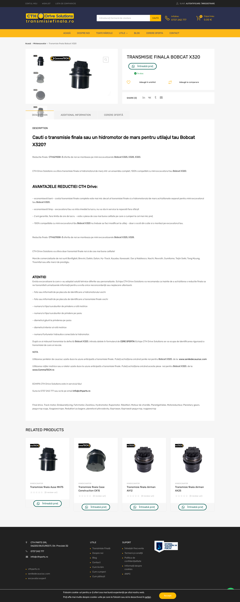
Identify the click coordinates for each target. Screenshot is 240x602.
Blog (137, 33)
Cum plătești (98, 576)
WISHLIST (46, 3)
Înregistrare (208, 3)
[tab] (40, 115)
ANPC (127, 574)
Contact (174, 33)
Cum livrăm (98, 567)
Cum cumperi (99, 571)
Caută (155, 18)
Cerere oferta (154, 33)
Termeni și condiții (134, 553)
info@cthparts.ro (81, 391)
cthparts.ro (34, 569)
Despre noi (83, 33)
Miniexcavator (39, 43)
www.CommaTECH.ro (43, 369)
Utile (123, 33)
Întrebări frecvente (134, 548)
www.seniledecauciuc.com (193, 359)
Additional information (76, 114)
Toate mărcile (104, 33)
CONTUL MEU (31, 3)
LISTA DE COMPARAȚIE (65, 3)
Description (39, 114)
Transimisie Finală (101, 548)
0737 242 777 (178, 19)
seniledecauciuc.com (39, 573)
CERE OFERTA (127, 341)
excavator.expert (37, 578)
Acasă (67, 33)
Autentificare (193, 3)
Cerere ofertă (113, 114)
